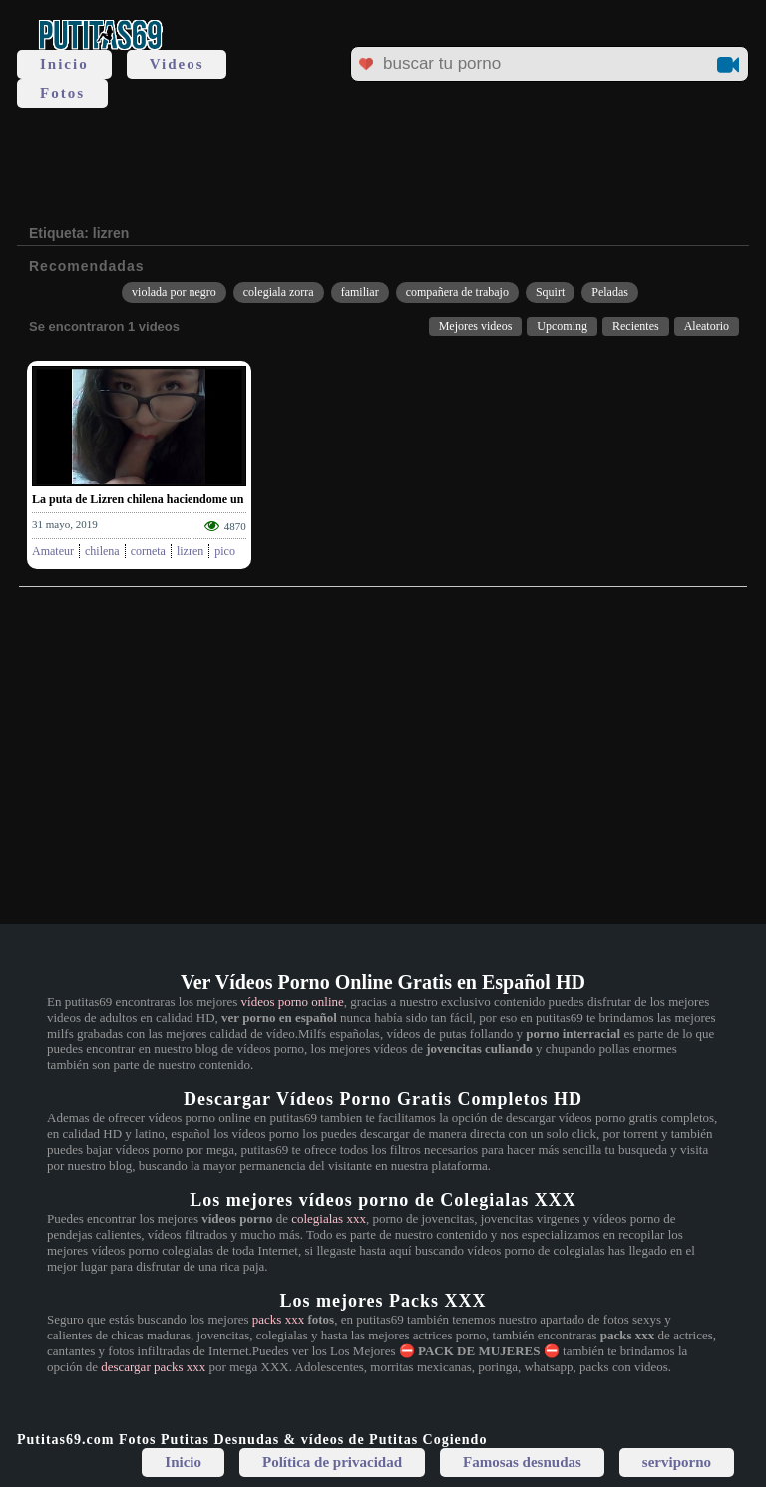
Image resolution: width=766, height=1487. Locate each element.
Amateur (53, 551)
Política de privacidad (332, 1462)
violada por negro (174, 292)
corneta (148, 551)
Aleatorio (706, 326)
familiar (360, 292)
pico (224, 551)
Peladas (609, 292)
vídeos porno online (292, 1001)
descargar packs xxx (153, 1366)
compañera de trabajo (457, 292)
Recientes (635, 326)
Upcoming (562, 326)
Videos (177, 64)
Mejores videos (476, 326)
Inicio (64, 64)
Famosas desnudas (522, 1462)
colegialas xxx (328, 1218)
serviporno (676, 1462)
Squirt (550, 292)
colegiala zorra (278, 292)
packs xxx (278, 1319)
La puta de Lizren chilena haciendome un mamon (158, 499)
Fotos (62, 93)
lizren (190, 551)
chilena (102, 551)
